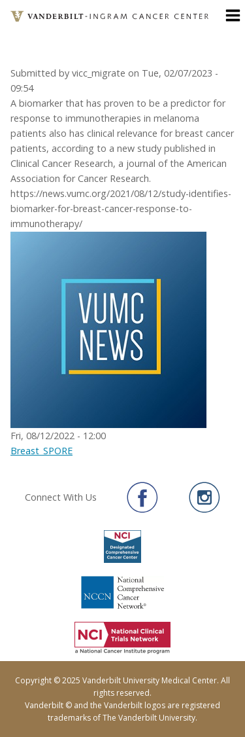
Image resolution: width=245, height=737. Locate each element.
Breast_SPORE (41, 450)
